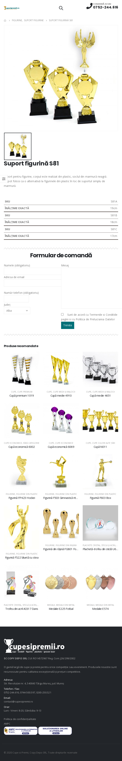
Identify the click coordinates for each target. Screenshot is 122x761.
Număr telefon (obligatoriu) (21, 295)
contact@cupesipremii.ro (18, 701)
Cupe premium (24, 391)
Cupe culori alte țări (103, 443)
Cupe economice (13, 443)
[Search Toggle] (61, 8)
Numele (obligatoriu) (34, 268)
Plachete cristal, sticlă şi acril (99, 545)
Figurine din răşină (66, 545)
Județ (17, 307)
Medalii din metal (65, 605)
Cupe (13, 391)
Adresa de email (34, 279)
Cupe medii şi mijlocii (64, 391)
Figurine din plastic (27, 494)
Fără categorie (31, 443)
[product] (21, 369)
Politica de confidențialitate (20, 719)
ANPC (7, 723)
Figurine (10, 494)
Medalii (51, 605)
